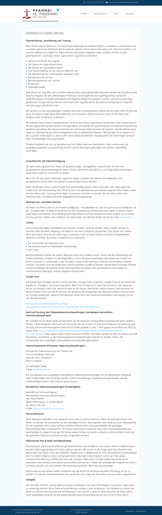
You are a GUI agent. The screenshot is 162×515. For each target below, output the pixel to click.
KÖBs (117, 14)
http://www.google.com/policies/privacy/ (80, 306)
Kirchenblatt (101, 14)
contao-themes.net (32, 512)
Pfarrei (85, 14)
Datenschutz (141, 511)
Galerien (129, 13)
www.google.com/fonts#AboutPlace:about (47, 303)
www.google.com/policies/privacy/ (43, 306)
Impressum (125, 217)
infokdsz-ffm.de (41, 369)
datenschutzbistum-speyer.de (49, 408)
